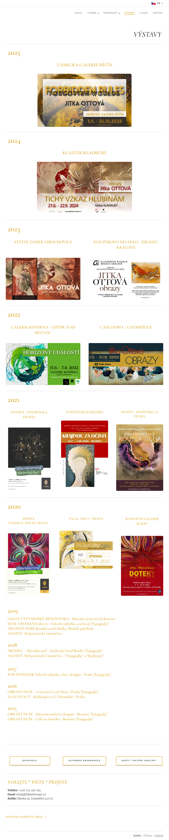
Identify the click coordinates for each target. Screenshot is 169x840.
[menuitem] (80, 13)
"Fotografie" (100, 623)
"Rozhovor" (94, 655)
